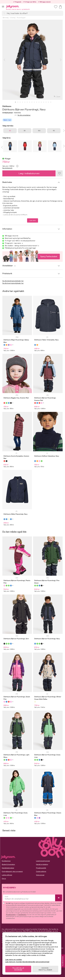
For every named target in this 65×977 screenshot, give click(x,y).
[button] (3, 7)
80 (10, 131)
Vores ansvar (40, 875)
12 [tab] (41, 102)
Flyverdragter (21, 18)
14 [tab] (46, 102)
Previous (4, 60)
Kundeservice (6, 861)
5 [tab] (25, 102)
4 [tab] (22, 102)
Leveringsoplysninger (43, 861)
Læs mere (32, 220)
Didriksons (6, 106)
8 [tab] (32, 102)
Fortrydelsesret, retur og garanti (12, 871)
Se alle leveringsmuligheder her (13, 283)
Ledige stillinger (7, 875)
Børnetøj (5, 18)
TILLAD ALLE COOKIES (18, 969)
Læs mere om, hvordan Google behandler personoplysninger (27, 962)
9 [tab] (34, 102)
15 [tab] (48, 102)
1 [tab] (15, 102)
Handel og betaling (42, 864)
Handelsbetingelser (8, 868)
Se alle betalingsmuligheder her (13, 281)
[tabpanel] (32, 60)
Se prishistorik (7, 168)
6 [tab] (27, 102)
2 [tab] (18, 102)
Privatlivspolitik (41, 868)
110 (54, 131)
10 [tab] (36, 102)
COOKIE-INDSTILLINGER (45, 969)
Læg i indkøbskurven (29, 173)
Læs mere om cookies (13, 959)
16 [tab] (51, 102)
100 (39, 131)
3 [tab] (20, 102)
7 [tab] (29, 102)
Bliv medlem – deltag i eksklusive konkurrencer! (21, 246)
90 (25, 131)
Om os (4, 878)
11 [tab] (39, 102)
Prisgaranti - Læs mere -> (14, 243)
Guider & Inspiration (8, 864)
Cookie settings (41, 871)
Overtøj (12, 18)
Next (60, 60)
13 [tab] (44, 102)
